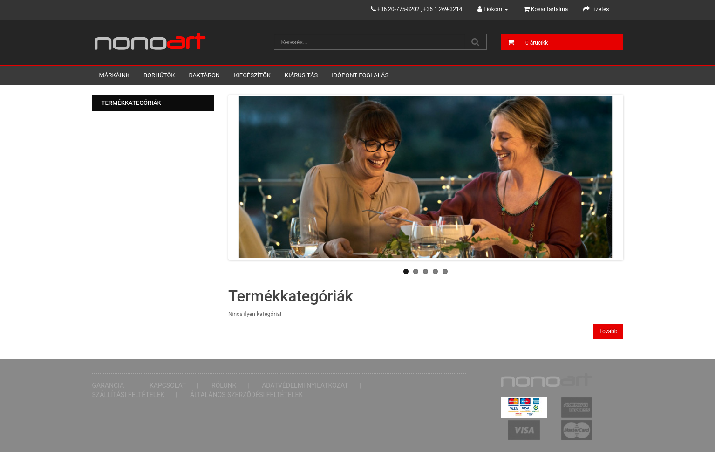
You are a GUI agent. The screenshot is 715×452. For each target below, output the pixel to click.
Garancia (108, 385)
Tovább (608, 331)
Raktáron (204, 75)
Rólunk (223, 385)
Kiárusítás (301, 75)
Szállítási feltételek (128, 394)
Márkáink (114, 75)
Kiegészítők (252, 75)
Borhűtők (159, 75)
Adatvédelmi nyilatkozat (305, 385)
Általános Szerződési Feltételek (246, 394)
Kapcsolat (168, 385)
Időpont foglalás (360, 75)
